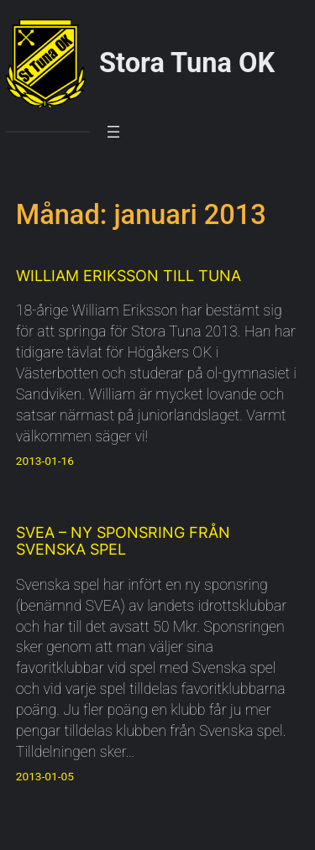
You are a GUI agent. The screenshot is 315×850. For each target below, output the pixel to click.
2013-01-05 (45, 776)
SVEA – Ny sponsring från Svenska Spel (123, 540)
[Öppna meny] (113, 132)
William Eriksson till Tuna (128, 276)
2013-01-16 (45, 460)
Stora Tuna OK (187, 63)
